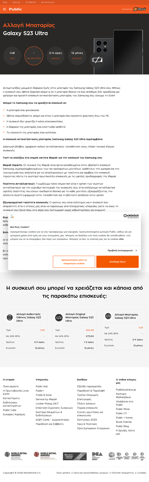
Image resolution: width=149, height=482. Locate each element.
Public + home (124, 418)
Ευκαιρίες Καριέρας (14, 414)
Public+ (40, 391)
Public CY (121, 413)
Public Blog (122, 426)
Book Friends (124, 422)
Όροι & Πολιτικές (87, 424)
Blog (5, 2)
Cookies (141, 473)
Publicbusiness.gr (126, 390)
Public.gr (16, 2)
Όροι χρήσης (63, 473)
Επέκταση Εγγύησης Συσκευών (54, 408)
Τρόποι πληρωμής (87, 395)
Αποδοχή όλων (117, 261)
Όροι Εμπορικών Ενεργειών (93, 428)
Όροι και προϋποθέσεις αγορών (91, 473)
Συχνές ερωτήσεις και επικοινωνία (90, 414)
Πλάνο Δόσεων (86, 404)
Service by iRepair (46, 399)
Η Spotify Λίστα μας (125, 432)
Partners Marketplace (123, 396)
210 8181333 (30, 2)
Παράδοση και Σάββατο (50, 424)
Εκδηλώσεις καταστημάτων (12, 404)
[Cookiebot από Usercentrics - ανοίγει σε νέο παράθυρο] (126, 216)
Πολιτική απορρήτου (123, 473)
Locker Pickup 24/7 (47, 404)
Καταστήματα (47, 2)
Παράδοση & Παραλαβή (91, 391)
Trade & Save (44, 395)
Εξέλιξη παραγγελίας (89, 386)
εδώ (121, 239)
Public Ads (42, 386)
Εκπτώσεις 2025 (87, 420)
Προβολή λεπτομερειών (120, 250)
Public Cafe (9, 410)
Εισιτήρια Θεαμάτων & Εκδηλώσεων (49, 414)
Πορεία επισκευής (87, 408)
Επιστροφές (84, 399)
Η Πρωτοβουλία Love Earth (16, 392)
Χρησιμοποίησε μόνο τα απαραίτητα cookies (74, 262)
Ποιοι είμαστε (11, 386)
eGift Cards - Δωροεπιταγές (52, 420)
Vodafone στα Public (124, 403)
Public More (123, 409)
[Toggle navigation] (4, 9)
